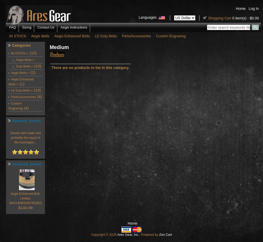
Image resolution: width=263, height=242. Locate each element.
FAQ (12, 27)
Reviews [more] (26, 121)
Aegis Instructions (74, 27)
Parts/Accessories (136, 36)
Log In (254, 8)
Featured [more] (26, 164)
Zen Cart (165, 235)
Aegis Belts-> (20, 73)
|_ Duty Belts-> (22, 66)
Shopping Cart (220, 18)
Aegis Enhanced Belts (72, 36)
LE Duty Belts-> (22, 90)
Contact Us (45, 27)
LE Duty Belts (106, 36)
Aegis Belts (40, 36)
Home (241, 8)
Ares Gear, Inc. (128, 235)
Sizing (26, 27)
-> (19, 53)
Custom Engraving (171, 36)
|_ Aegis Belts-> (22, 60)
